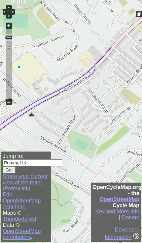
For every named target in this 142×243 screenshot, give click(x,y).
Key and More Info (117, 211)
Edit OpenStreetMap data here (22, 201)
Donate (130, 217)
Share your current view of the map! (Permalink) (25, 182)
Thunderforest (19, 219)
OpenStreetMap (119, 199)
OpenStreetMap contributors (22, 234)
